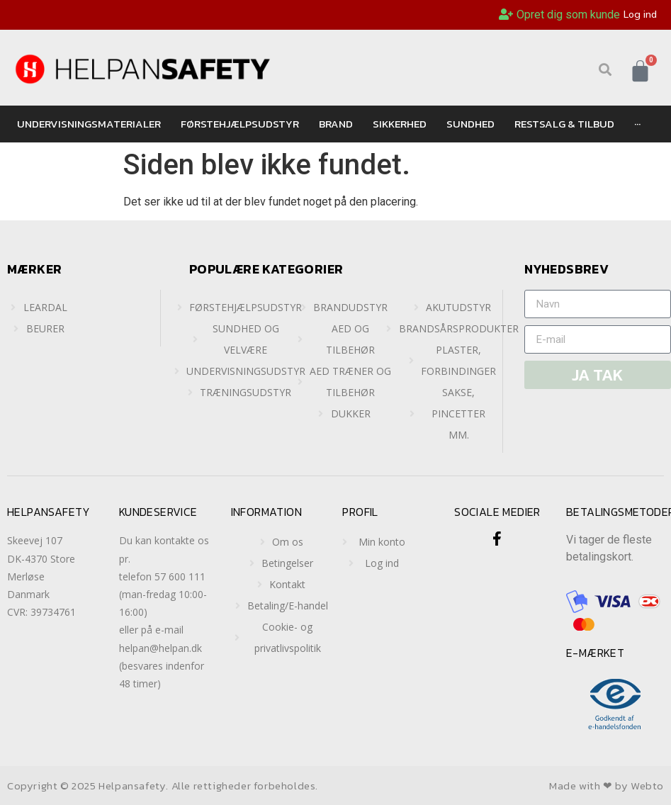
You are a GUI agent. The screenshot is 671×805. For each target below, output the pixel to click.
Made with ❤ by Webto (606, 785)
